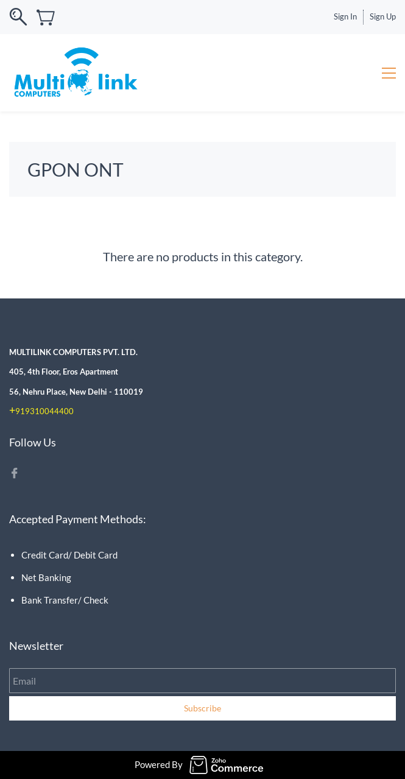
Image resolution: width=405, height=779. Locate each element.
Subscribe (202, 708)
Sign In (345, 16)
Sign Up (383, 16)
